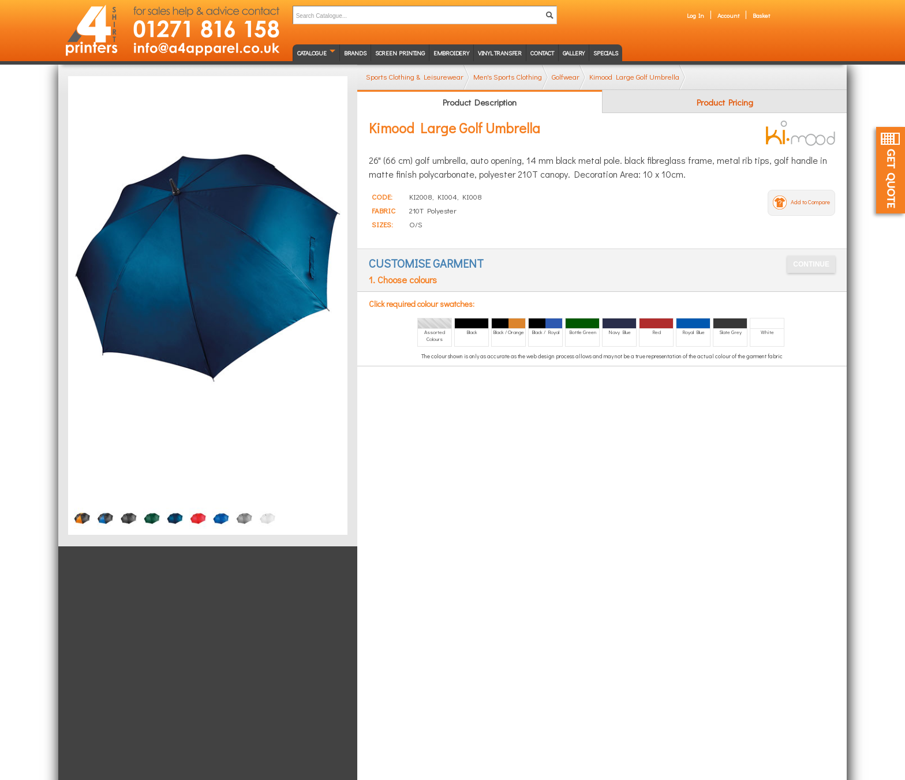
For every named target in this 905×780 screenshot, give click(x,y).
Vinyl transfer (500, 52)
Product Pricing (725, 102)
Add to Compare (810, 202)
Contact (542, 52)
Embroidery (451, 52)
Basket (761, 15)
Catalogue (312, 52)
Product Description (480, 102)
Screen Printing (400, 52)
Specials (605, 52)
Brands (355, 52)
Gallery (574, 52)
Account (728, 15)
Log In (695, 15)
